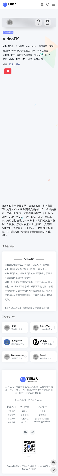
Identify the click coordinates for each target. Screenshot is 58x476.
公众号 (42, 411)
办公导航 (24, 415)
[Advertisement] (29, 108)
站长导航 (24, 419)
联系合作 (42, 406)
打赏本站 (11, 411)
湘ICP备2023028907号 (39, 466)
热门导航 (24, 406)
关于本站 (11, 422)
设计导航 (24, 422)
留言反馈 (11, 419)
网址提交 (11, 415)
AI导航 (24, 411)
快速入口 (11, 406)
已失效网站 (8, 32)
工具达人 (25, 466)
